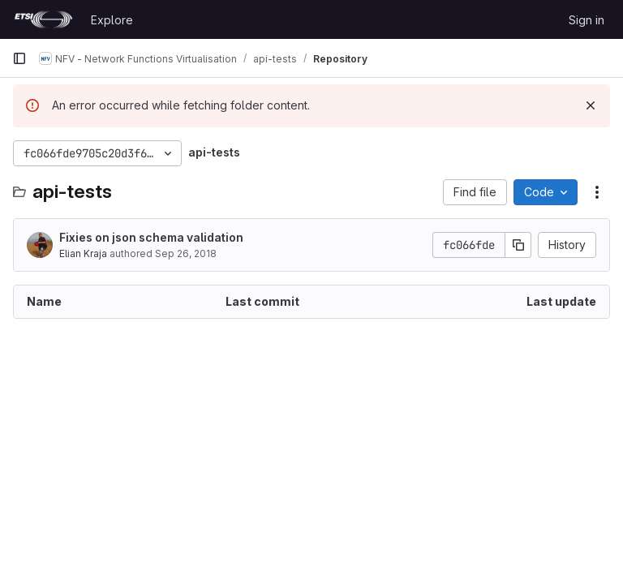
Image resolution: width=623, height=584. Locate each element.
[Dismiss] (590, 105)
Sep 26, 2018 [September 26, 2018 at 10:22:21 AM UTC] (186, 253)
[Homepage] (43, 19)
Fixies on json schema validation (151, 237)
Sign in (586, 20)
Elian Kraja (83, 253)
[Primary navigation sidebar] (19, 58)
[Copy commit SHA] (518, 245)
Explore (112, 20)
